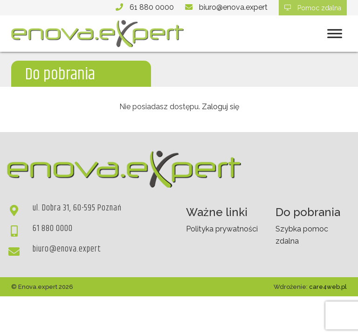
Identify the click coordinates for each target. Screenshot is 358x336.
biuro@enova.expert (233, 7)
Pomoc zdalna (312, 8)
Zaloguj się (220, 106)
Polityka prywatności (222, 228)
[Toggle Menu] (334, 33)
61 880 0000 (152, 7)
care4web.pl (328, 286)
